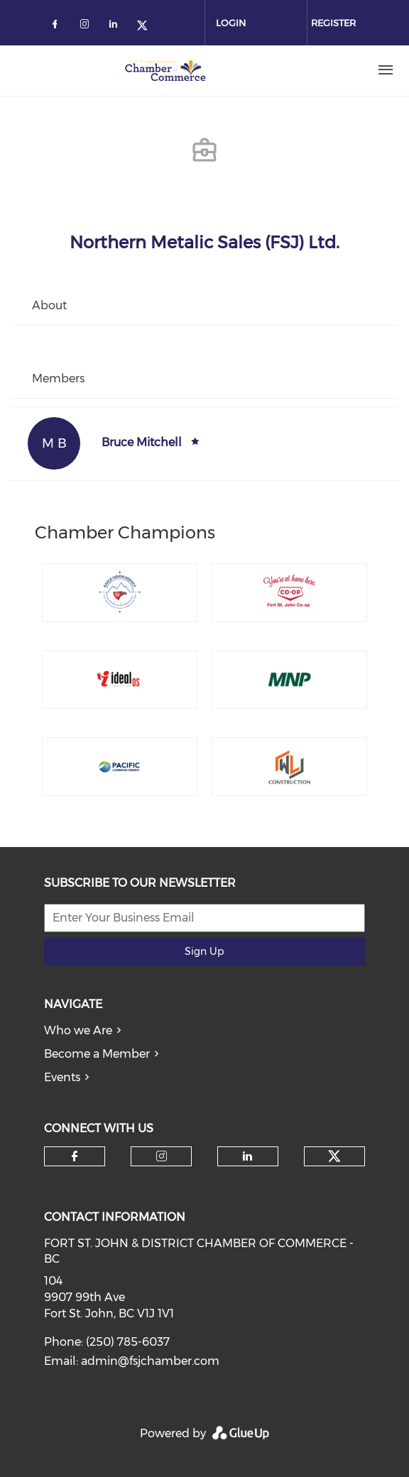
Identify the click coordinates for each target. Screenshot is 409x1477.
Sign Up (204, 951)
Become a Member (97, 1054)
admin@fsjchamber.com (150, 1361)
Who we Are (78, 1030)
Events (62, 1077)
